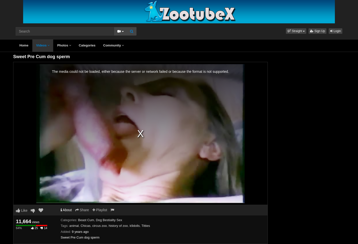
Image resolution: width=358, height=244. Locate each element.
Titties (145, 226)
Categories (87, 45)
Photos (64, 45)
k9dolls (135, 226)
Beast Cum (86, 220)
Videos (42, 45)
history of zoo (118, 226)
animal (74, 226)
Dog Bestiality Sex (109, 220)
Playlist (99, 210)
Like (22, 210)
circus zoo (99, 226)
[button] (296, 31)
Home (23, 45)
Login (335, 31)
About (66, 210)
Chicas (85, 226)
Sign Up (317, 31)
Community (113, 45)
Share (82, 210)
